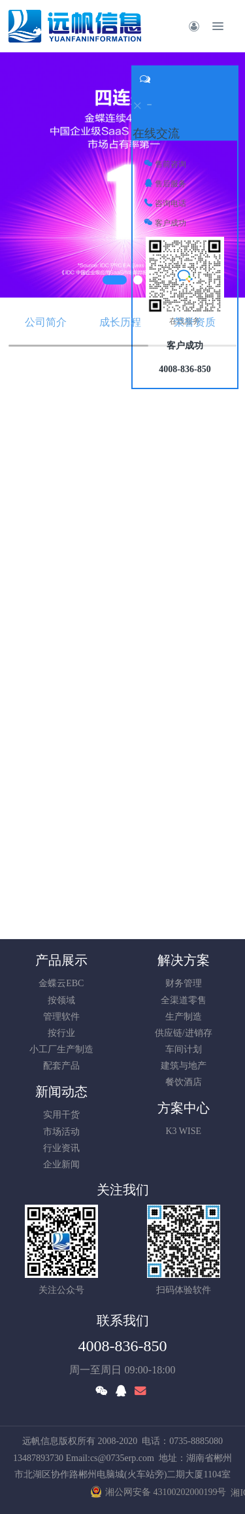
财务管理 (183, 983)
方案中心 (183, 1108)
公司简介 (46, 322)
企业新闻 (61, 1164)
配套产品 (61, 1066)
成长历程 (120, 322)
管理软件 (61, 1017)
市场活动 (61, 1132)
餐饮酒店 (183, 1082)
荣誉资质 (195, 322)
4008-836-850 (122, 1345)
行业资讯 (61, 1148)
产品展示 (61, 960)
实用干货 (61, 1115)
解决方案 (183, 960)
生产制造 (183, 1017)
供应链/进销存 (183, 1033)
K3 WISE (183, 1131)
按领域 (61, 1000)
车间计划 (183, 1049)
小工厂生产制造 (61, 1049)
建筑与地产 (183, 1066)
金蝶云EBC (61, 983)
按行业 (61, 1033)
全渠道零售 (183, 1000)
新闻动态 (61, 1091)
